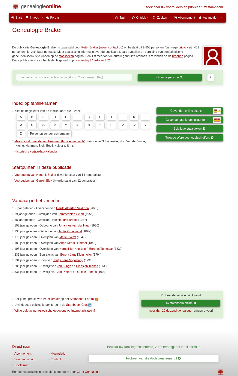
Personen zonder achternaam (50, 133)
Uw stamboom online (180, 303)
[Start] (41, 7)
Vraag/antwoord (24, 359)
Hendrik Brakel (67, 219)
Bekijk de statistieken (189, 128)
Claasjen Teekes (87, 266)
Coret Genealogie (88, 371)
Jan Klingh (64, 266)
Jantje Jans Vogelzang (68, 260)
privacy (183, 47)
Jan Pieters (64, 271)
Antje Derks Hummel (73, 243)
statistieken (66, 56)
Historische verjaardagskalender (35, 151)
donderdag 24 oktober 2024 (93, 60)
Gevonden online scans (195, 111)
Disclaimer (21, 365)
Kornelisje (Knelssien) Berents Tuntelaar (86, 248)
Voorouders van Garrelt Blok (33, 180)
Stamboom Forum (82, 298)
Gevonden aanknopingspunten (193, 120)
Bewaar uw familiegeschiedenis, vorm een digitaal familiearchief (153, 347)
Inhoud (34, 17)
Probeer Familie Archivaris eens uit (153, 358)
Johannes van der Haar (74, 225)
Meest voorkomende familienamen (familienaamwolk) (49, 141)
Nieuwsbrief (58, 353)
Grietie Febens (87, 271)
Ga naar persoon (169, 77)
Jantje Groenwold (70, 231)
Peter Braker (89, 47)
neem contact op (111, 47)
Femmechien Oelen (71, 214)
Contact (56, 359)
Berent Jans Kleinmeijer (76, 254)
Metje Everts (67, 237)
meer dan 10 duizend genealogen (170, 310)
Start (16, 17)
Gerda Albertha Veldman (72, 208)
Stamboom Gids (77, 304)
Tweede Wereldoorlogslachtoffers (189, 137)
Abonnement (22, 353)
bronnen (177, 56)
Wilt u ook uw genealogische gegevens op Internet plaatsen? (54, 310)
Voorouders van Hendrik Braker (35, 174)
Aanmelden (210, 17)
